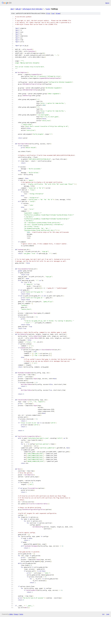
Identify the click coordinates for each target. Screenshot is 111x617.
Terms (21, 614)
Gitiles (11, 614)
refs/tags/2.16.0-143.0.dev (32, 9)
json (107, 614)
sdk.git (18, 9)
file (48, 13)
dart (12, 9)
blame (58, 13)
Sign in (107, 3)
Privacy (16, 614)
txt (103, 614)
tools (48, 9)
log (53, 13)
